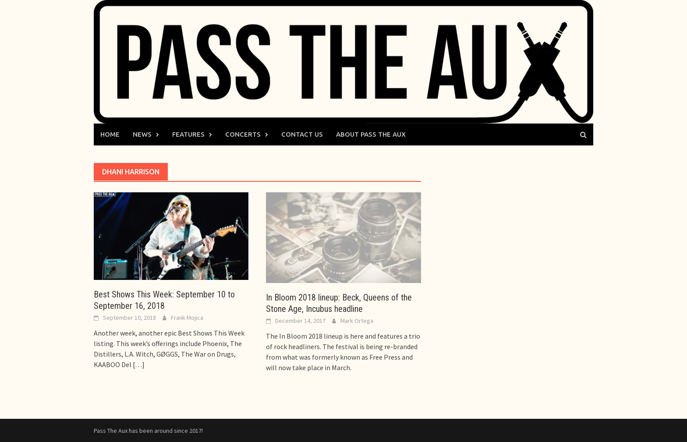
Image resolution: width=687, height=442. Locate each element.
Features (188, 134)
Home (110, 134)
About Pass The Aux (371, 134)
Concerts (243, 134)
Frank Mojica (187, 318)
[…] (138, 364)
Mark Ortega (356, 321)
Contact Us (302, 134)
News (142, 134)
